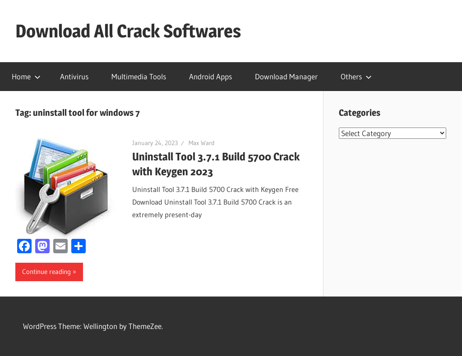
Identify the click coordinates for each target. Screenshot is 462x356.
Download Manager (286, 76)
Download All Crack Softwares (128, 31)
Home (26, 76)
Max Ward (202, 143)
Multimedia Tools (138, 76)
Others (356, 76)
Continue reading (46, 271)
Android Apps (210, 76)
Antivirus (74, 76)
